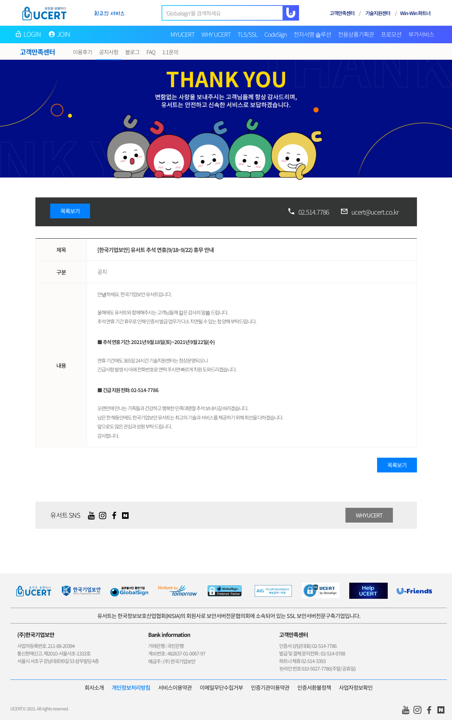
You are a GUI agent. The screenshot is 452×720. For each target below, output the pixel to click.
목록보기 (70, 211)
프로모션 (391, 34)
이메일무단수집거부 (221, 687)
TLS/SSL (247, 34)
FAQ (150, 52)
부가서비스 (421, 34)
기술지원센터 (377, 12)
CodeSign (275, 34)
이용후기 (82, 52)
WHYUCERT (369, 515)
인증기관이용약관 (270, 687)
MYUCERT (182, 34)
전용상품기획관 (356, 34)
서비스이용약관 (175, 687)
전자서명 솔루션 (312, 34)
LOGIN (32, 34)
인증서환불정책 (314, 687)
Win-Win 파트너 (415, 12)
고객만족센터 (342, 12)
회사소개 (94, 687)
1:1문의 (170, 52)
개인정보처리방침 (131, 687)
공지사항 (108, 52)
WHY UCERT (216, 34)
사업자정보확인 (356, 687)
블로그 (132, 52)
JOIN (63, 34)
